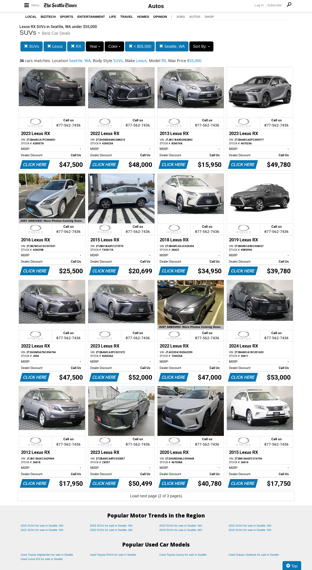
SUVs (31, 46)
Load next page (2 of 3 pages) (156, 496)
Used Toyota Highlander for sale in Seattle (47, 554)
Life (112, 16)
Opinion (160, 16)
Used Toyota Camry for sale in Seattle (182, 554)
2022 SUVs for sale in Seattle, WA (250, 525)
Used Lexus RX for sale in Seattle (42, 559)
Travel (126, 16)
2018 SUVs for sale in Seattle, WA (250, 530)
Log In (259, 5)
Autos (156, 6)
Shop (209, 16)
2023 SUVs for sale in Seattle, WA (180, 525)
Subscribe (274, 5)
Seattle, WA (172, 46)
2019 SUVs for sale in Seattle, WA (180, 530)
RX (76, 46)
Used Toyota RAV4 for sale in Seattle (113, 554)
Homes (143, 16)
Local (31, 16)
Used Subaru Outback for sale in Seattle (254, 554)
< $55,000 (140, 46)
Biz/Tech (48, 16)
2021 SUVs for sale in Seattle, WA (42, 530)
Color (114, 46)
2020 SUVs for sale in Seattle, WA (111, 530)
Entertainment (91, 16)
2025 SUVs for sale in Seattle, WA (42, 525)
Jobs (180, 16)
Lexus (55, 46)
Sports (66, 16)
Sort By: (201, 46)
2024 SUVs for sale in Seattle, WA (111, 525)
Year (94, 46)
